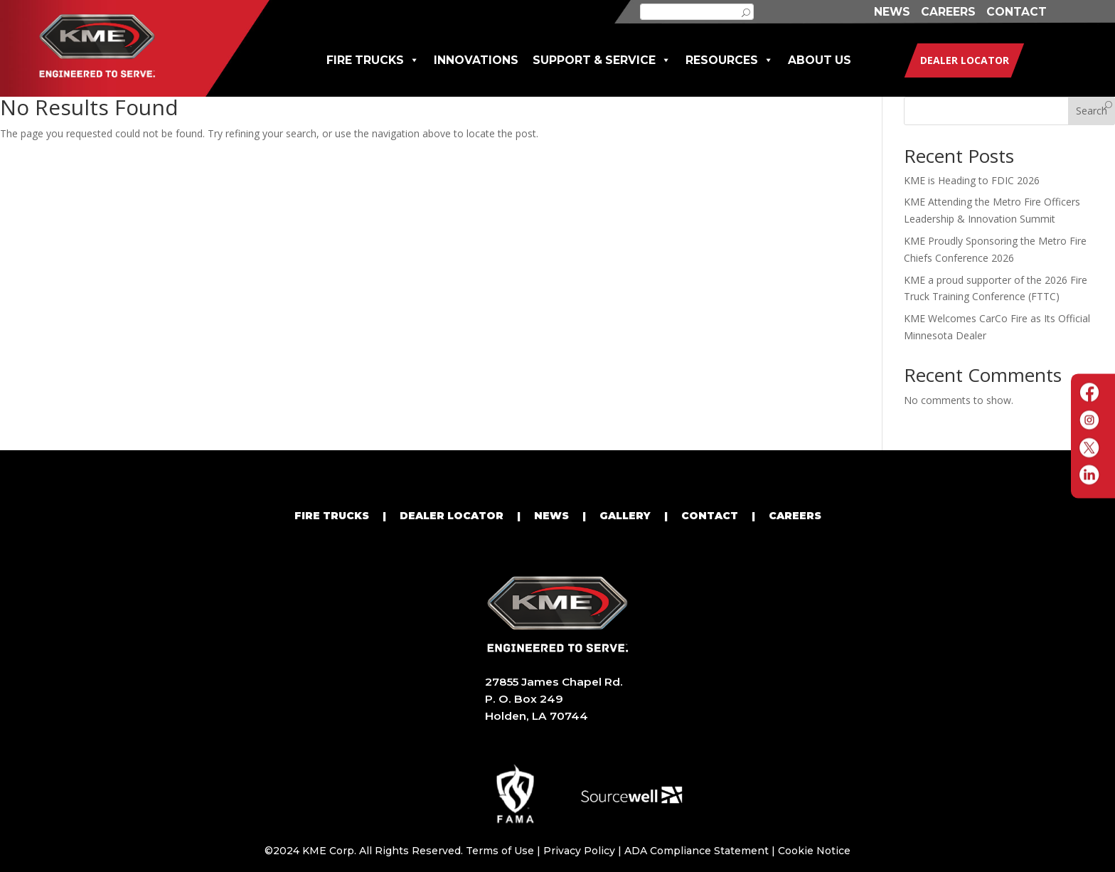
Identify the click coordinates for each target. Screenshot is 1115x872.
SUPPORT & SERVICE (602, 60)
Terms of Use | (504, 850)
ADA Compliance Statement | (701, 850)
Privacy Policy (579, 850)
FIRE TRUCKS (373, 60)
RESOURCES (729, 60)
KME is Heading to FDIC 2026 (972, 180)
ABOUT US (819, 60)
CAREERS (948, 11)
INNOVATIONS (476, 60)
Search (1091, 110)
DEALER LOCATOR (451, 515)
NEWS (892, 11)
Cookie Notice (814, 850)
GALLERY (625, 515)
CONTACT (1016, 11)
